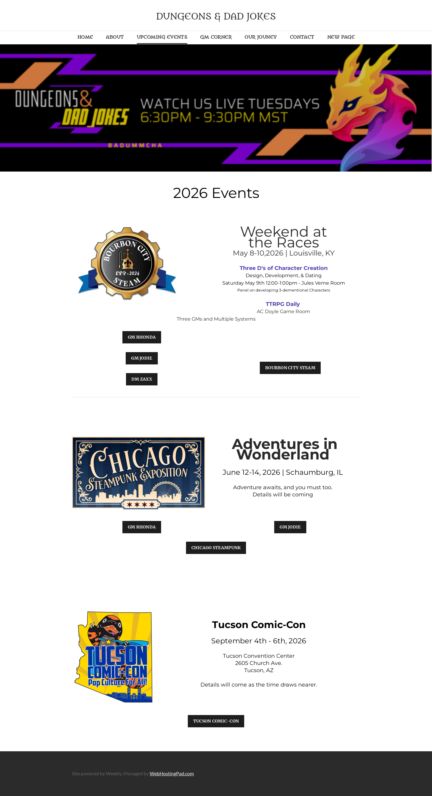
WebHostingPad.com (172, 773)
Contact (302, 37)
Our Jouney (260, 37)
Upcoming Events (162, 37)
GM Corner (216, 37)
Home (85, 37)
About (115, 37)
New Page (341, 37)
